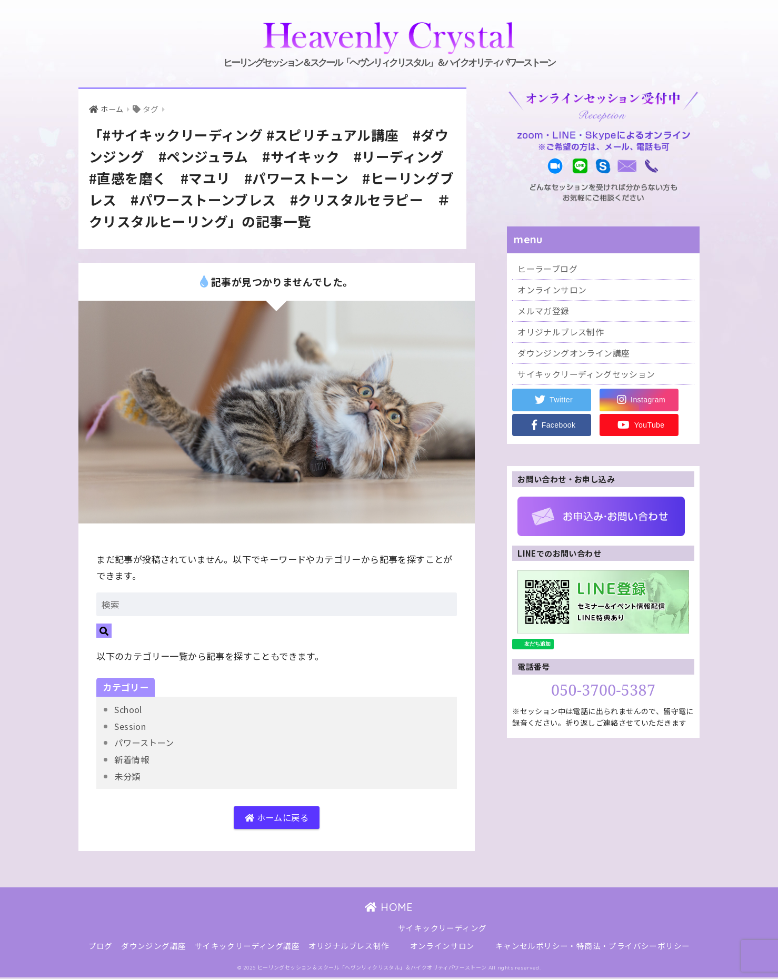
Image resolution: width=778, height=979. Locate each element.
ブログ (100, 947)
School (129, 710)
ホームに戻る (276, 818)
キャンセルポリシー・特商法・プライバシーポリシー (592, 947)
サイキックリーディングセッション (590, 379)
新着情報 (132, 759)
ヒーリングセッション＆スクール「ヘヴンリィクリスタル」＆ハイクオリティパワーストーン (389, 43)
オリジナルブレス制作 (563, 335)
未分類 (128, 776)
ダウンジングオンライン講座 (576, 357)
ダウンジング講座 (153, 947)
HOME (389, 908)
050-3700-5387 (603, 695)
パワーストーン (145, 742)
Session (131, 726)
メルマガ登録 (544, 313)
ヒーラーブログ (549, 269)
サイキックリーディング (442, 929)
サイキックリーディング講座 (247, 947)
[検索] (104, 631)
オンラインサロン (554, 291)
